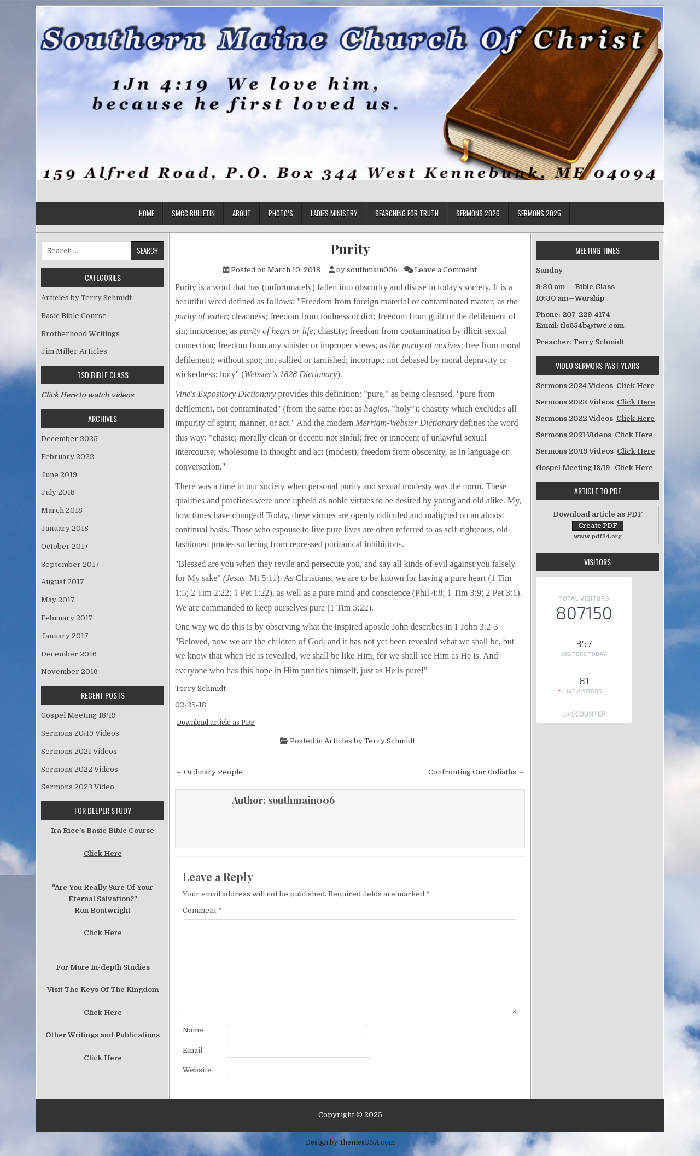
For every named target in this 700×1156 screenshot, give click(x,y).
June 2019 (59, 475)
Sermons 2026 (478, 213)
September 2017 (70, 564)
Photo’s (281, 213)
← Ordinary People (209, 772)
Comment (202, 910)
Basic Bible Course (74, 316)
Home (146, 213)
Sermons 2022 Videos (79, 769)
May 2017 (58, 600)
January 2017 (65, 636)
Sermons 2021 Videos (79, 751)
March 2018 (62, 510)
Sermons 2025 (539, 213)
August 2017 (62, 582)
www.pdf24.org (598, 536)
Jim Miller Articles (74, 351)
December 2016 (69, 654)
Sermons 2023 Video (77, 787)
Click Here (103, 853)
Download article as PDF (216, 722)
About (241, 213)
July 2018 (58, 492)
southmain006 (372, 270)
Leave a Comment (446, 270)
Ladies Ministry (334, 213)
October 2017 (65, 546)
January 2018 (65, 528)
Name (193, 1030)
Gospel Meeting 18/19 (78, 715)
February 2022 (67, 457)
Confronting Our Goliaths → (476, 772)
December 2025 (69, 439)
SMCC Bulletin (193, 213)
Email (192, 1050)
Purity (350, 249)
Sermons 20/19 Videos (80, 733)
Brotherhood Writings (80, 334)
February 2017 (67, 618)
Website (197, 1070)
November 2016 (69, 671)
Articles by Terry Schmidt (369, 741)
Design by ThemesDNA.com (350, 1142)
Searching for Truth (407, 213)
